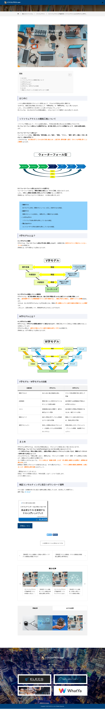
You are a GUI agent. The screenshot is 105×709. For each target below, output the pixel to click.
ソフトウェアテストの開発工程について (33, 80)
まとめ (24, 88)
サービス (53, 670)
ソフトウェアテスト (28, 25)
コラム (82, 670)
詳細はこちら (25, 526)
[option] (30, 584)
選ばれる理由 (35, 670)
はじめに (24, 78)
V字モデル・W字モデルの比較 (30, 86)
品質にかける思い (25, 670)
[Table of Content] (69, 74)
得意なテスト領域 (44, 670)
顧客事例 (59, 670)
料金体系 (66, 670)
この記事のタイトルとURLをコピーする (52, 543)
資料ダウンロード (74, 670)
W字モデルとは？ (27, 84)
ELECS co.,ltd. (52, 706)
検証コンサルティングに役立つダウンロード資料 (35, 90)
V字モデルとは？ (26, 82)
